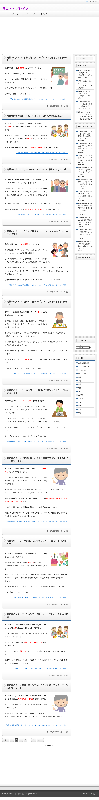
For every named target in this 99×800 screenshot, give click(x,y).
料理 (79, 388)
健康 (67, 106)
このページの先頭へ (89, 794)
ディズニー (82, 374)
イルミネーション (84, 366)
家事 (79, 381)
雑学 (79, 413)
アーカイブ (80, 345)
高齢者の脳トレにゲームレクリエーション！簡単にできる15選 (36, 169)
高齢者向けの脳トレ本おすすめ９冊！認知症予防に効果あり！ (36, 116)
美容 (79, 406)
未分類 (80, 395)
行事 (79, 409)
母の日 (80, 398)
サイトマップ (30, 14)
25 (33, 740)
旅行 (79, 391)
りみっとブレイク (15, 8)
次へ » (40, 740)
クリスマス (82, 370)
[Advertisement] (49, 35)
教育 (79, 384)
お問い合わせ (46, 14)
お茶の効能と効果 (84, 363)
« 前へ (6, 740)
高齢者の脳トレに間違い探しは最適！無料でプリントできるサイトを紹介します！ (85, 208)
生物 (79, 402)
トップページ (13, 14)
